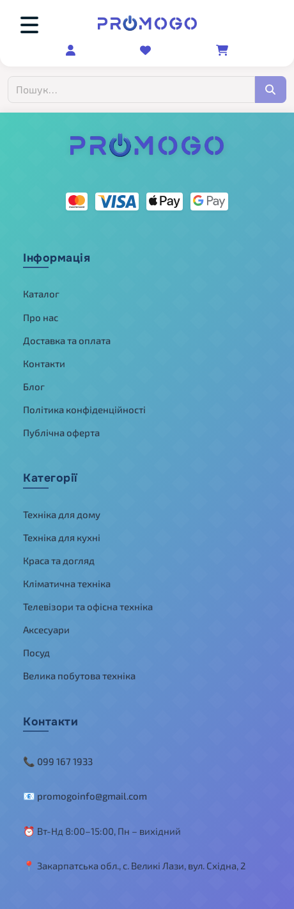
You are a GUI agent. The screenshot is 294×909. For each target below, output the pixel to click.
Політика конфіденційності (84, 409)
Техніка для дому (61, 514)
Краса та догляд (59, 560)
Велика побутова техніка (79, 675)
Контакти (44, 363)
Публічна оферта (61, 432)
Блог (34, 386)
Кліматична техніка (67, 583)
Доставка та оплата (67, 340)
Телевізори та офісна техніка (88, 606)
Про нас (40, 317)
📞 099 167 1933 (58, 761)
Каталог (41, 293)
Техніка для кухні (61, 537)
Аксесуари (46, 629)
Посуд (36, 652)
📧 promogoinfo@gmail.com (85, 796)
